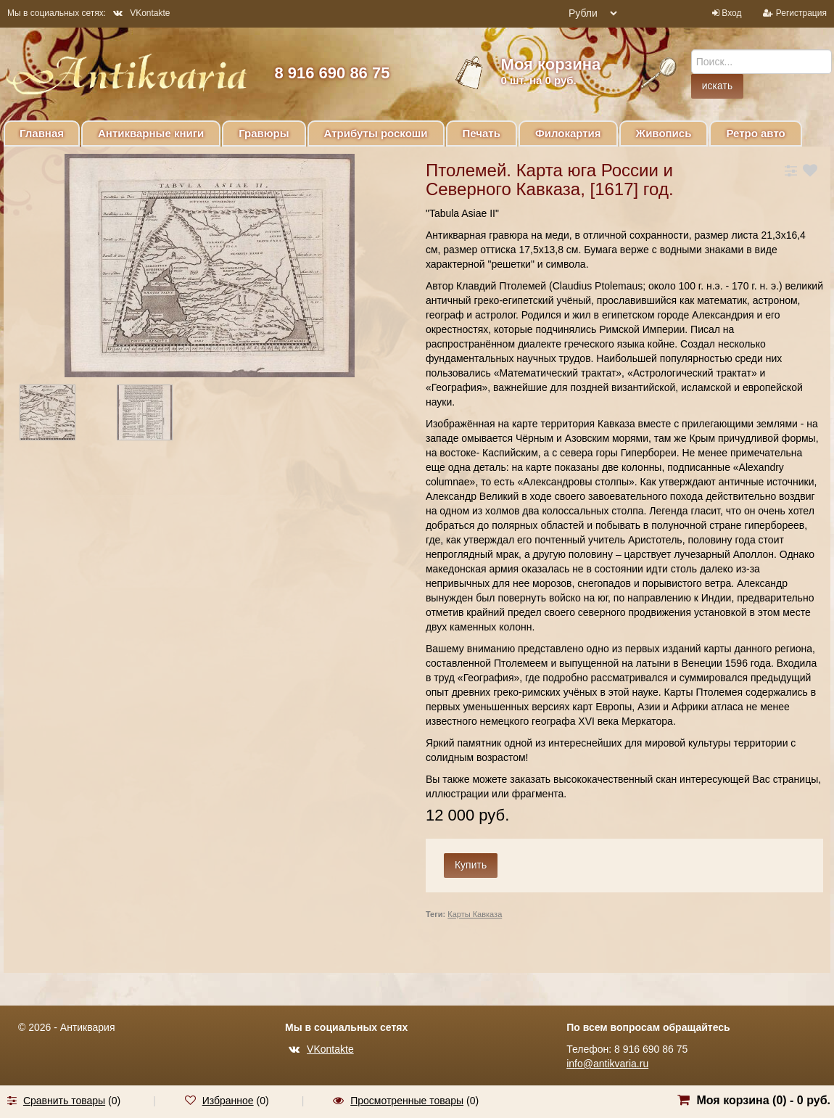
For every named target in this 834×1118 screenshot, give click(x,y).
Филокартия (568, 133)
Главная (42, 133)
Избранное (228, 1100)
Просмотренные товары (406, 1100)
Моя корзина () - (763, 1100)
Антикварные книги (151, 133)
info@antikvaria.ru (607, 1063)
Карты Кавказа (474, 914)
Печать (481, 133)
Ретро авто (755, 133)
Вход (731, 13)
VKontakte (141, 13)
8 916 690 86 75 (331, 73)
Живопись (664, 133)
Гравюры (264, 133)
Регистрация (801, 13)
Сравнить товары (64, 1100)
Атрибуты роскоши (376, 133)
